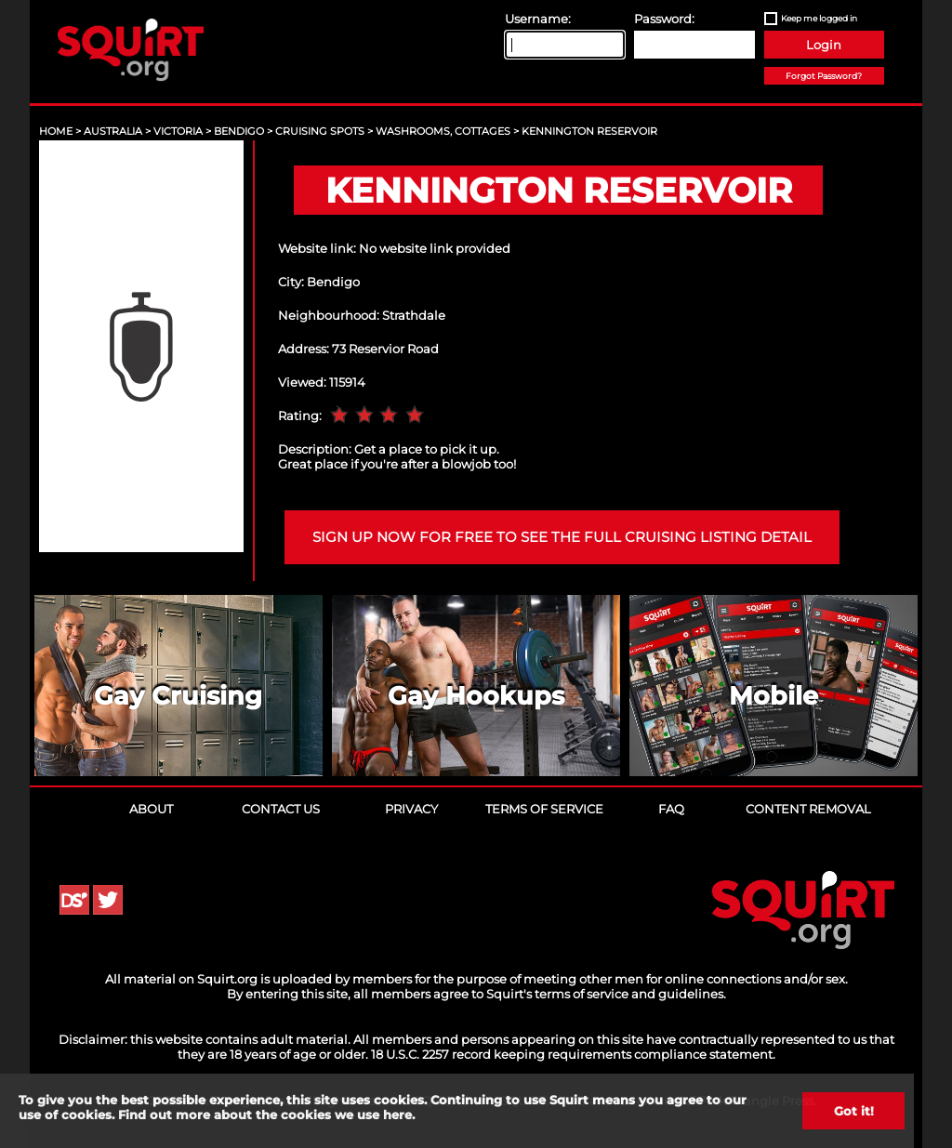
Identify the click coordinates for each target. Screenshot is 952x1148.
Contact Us (281, 808)
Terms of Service (544, 808)
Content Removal (808, 808)
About (151, 808)
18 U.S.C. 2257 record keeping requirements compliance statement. (573, 1054)
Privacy (411, 808)
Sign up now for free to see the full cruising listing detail (562, 537)
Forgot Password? (824, 76)
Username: (538, 18)
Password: (664, 18)
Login (823, 44)
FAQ (671, 808)
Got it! (854, 1110)
